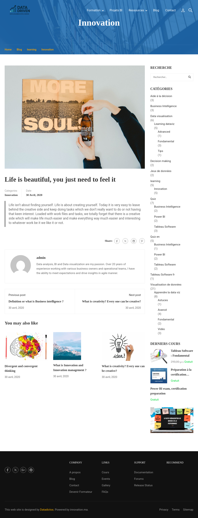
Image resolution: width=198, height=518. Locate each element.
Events (106, 479)
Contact (170, 10)
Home (8, 51)
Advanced (164, 133)
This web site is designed (20, 509)
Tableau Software (165, 228)
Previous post (17, 296)
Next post (135, 296)
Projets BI (116, 10)
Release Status (143, 485)
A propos (75, 472)
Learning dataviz (164, 125)
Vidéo (161, 330)
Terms (176, 509)
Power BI (159, 218)
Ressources (136, 10)
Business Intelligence (163, 107)
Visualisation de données (165, 286)
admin (41, 259)
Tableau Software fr (162, 276)
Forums (139, 479)
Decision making (160, 162)
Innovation (47, 51)
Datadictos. (47, 509)
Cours (105, 472)
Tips (160, 152)
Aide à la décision (161, 97)
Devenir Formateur (80, 492)
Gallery (106, 485)
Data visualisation (161, 117)
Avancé (162, 311)
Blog (156, 10)
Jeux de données (160, 172)
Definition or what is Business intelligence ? (36, 302)
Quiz (153, 200)
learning (31, 51)
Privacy (163, 509)
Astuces (163, 301)
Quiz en (155, 238)
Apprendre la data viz (167, 294)
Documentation (143, 472)
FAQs (105, 492)
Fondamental (166, 143)
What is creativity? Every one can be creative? (111, 302)
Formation (94, 10)
